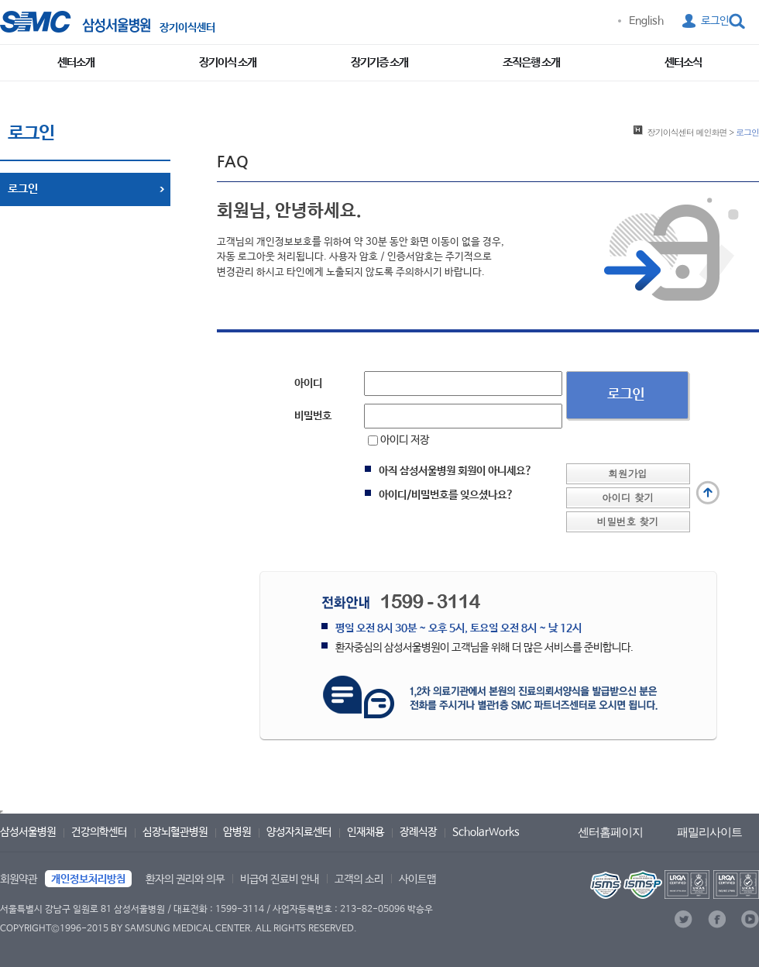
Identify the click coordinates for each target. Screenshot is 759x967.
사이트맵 (417, 879)
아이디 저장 (398, 440)
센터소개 (75, 62)
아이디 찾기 (628, 497)
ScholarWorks (486, 832)
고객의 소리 (359, 879)
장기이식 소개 (227, 62)
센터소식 (683, 62)
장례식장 (418, 832)
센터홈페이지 (610, 831)
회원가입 (627, 473)
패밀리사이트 (709, 831)
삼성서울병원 (28, 832)
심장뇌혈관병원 (175, 832)
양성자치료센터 (298, 832)
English (646, 21)
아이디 (308, 383)
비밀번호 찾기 (628, 521)
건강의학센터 (99, 832)
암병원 (237, 832)
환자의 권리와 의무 (185, 879)
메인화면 (687, 132)
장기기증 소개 (379, 62)
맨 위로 (707, 492)
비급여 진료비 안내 (279, 879)
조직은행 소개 (531, 62)
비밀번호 (312, 416)
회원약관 (18, 879)
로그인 (715, 21)
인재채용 (365, 832)
